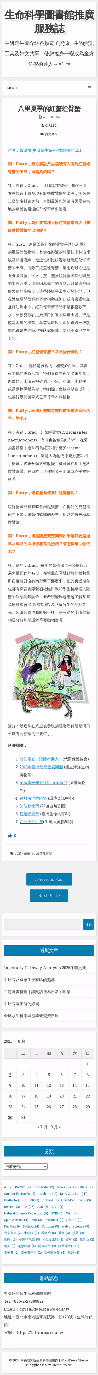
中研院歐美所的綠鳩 (21, 1003)
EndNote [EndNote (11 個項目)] (13, 1200)
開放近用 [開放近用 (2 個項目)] (47, 1245)
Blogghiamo (36, 1365)
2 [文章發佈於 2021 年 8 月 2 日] (10, 1074)
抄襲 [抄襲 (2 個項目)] (78, 1232)
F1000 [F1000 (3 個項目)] (32, 1200)
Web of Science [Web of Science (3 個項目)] (75, 1226)
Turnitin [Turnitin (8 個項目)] (50, 1226)
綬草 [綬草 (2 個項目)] (71, 1239)
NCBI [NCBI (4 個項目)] (57, 1213)
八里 (18, 853)
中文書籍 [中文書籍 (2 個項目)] (13, 1232)
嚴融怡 (28, 853)
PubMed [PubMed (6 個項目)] (12, 1226)
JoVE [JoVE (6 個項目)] (57, 1206)
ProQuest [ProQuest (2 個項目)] (54, 1219)
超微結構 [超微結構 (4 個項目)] (27, 1245)
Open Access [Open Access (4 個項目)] (16, 1219)
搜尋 (88, 924)
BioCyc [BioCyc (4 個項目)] (23, 1187)
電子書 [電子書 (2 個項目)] (11, 1252)
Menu (49, 88)
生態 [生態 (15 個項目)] (10, 1239)
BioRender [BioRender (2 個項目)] (43, 1187)
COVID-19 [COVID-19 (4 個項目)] (83, 1187)
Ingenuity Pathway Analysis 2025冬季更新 (45, 967)
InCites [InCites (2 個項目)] (12, 1206)
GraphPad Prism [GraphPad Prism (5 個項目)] (76, 1200)
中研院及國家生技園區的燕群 (29, 979)
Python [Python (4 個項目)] (31, 1226)
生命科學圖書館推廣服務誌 (49, 21)
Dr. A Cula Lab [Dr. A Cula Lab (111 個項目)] (74, 1193)
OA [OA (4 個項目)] (71, 1213)
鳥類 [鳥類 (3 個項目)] (73, 1252)
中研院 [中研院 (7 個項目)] (31, 1232)
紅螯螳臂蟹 (44, 853)
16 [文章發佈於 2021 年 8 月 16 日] (10, 1096)
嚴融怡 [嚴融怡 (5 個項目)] (48, 1232)
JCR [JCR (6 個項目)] (42, 1206)
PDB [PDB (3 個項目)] (36, 1219)
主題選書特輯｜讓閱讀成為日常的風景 (37, 991)
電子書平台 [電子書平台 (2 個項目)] (31, 1252)
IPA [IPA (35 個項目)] (28, 1206)
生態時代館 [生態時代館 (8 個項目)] (29, 1239)
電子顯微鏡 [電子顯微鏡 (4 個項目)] (54, 1252)
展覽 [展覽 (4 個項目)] (64, 1232)
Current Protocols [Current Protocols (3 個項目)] (19, 1193)
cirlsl (50, 125)
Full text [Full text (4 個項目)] (50, 1200)
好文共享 (51, 134)
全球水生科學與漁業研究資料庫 (31, 1015)
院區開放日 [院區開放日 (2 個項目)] (68, 1245)
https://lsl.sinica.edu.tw (40, 1332)
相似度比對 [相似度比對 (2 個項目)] (52, 1239)
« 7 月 (42, 1126)
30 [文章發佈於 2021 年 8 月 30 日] (10, 1117)
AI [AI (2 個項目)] (8, 1187)
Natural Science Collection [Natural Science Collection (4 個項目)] (26, 1213)
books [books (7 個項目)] (63, 1187)
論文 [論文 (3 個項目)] (9, 1245)
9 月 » (56, 1126)
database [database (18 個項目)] (47, 1193)
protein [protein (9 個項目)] (74, 1219)
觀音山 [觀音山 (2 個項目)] (86, 1239)
